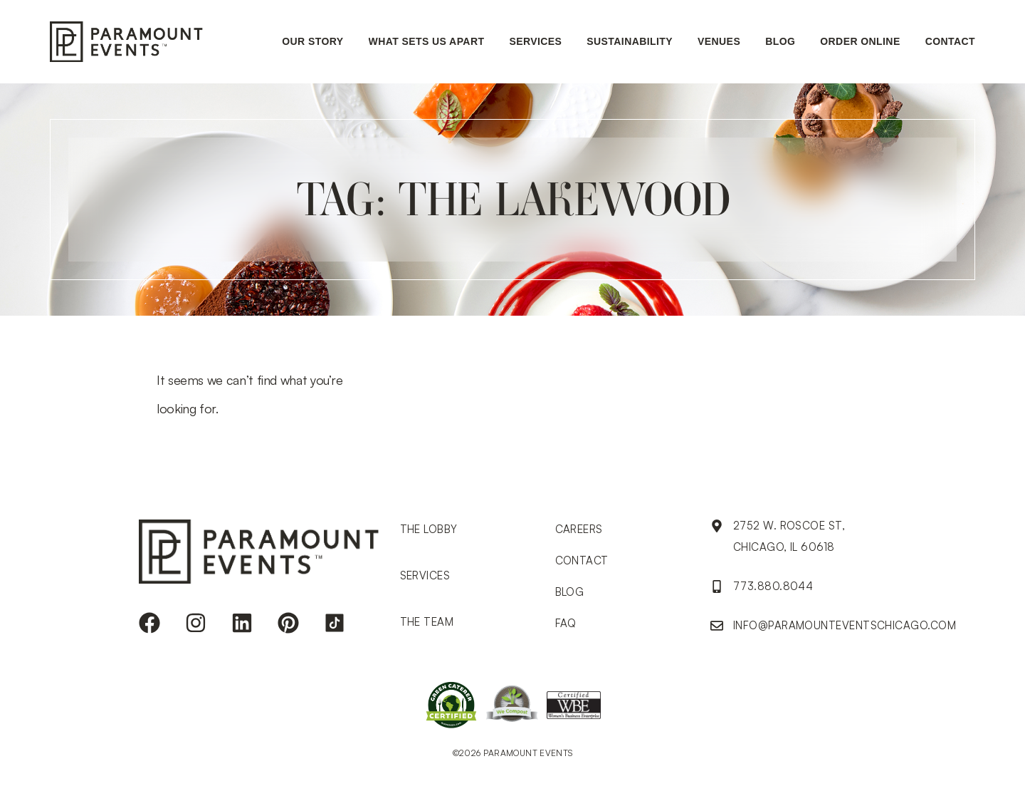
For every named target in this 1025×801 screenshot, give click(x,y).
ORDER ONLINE (860, 41)
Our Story (312, 41)
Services (535, 41)
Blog (780, 41)
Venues (719, 41)
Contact (950, 41)
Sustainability (630, 41)
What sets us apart (427, 41)
